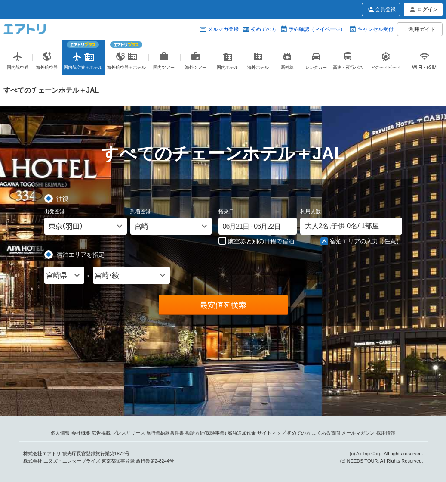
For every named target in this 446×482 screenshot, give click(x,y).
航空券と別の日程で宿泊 (256, 241)
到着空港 (140, 211)
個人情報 (60, 432)
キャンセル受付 (375, 29)
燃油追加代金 (242, 432)
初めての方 (264, 29)
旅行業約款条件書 (165, 432)
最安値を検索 (223, 305)
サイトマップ (271, 432)
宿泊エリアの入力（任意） (361, 241)
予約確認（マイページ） (317, 29)
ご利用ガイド (419, 29)
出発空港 (54, 211)
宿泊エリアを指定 (80, 254)
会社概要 (80, 432)
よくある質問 (326, 432)
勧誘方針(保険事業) (205, 432)
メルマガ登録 (223, 29)
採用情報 (385, 432)
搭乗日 (226, 211)
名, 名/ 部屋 (342, 226)
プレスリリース (128, 432)
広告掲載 (101, 432)
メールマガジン (358, 432)
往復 (62, 198)
